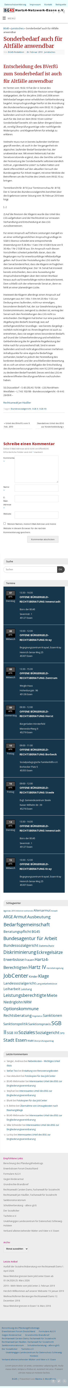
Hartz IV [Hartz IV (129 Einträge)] (37, 967)
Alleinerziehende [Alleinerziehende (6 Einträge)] (24, 911)
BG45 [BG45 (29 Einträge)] (36, 931)
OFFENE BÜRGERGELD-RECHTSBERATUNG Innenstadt (40, 599)
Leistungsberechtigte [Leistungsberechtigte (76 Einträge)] (24, 995)
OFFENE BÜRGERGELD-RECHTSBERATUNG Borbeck (38, 752)
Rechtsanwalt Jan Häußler (17, 402)
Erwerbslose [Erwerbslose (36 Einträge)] (13, 959)
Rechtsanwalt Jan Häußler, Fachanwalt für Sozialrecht (30, 1194)
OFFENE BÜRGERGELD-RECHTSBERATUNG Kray (36, 637)
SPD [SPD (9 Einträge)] (62, 1033)
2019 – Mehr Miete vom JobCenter (20, 1285)
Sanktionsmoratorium (14, 1200)
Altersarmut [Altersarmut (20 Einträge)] (42, 910)
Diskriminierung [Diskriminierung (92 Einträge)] (19, 952)
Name (6, 489)
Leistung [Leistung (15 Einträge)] (26, 989)
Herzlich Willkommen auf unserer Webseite (25, 1291)
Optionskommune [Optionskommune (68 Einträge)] (21, 1009)
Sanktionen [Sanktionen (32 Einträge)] (52, 1015)
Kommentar (6, 459)
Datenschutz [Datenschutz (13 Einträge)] (46, 945)
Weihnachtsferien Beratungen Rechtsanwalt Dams (28, 1296)
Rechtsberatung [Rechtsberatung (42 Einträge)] (17, 1015)
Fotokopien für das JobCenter (40, 1076)
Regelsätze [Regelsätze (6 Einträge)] (37, 1016)
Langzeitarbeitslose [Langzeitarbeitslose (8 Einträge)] (46, 983)
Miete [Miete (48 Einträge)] (52, 995)
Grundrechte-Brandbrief (15, 1184)
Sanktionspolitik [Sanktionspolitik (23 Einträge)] (15, 1024)
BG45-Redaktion (16, 52)
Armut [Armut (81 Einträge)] (20, 917)
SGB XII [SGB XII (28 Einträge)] (12, 1032)
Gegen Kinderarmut (13, 1179)
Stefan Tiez (12, 1070)
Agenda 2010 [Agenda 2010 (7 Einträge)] (9, 910)
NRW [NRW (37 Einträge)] (27, 1002)
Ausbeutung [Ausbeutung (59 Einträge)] (39, 917)
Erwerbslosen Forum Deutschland (20, 1168)
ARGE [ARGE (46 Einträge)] (8, 916)
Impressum (35, 4)
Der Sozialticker (11, 1210)
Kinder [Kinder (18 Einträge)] (33, 976)
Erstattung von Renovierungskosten (40, 1070)
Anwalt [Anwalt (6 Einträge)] (54, 911)
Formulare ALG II (11, 1173)
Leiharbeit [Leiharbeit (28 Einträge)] (11, 988)
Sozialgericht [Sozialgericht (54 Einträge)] (47, 1032)
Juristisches (17, 28)
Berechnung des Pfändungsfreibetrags (23, 1163)
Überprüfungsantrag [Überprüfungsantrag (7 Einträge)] (44, 1040)
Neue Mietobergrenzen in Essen (19, 1305)
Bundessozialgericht (21, 408)
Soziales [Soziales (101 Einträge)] (26, 1032)
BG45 (6, 28)
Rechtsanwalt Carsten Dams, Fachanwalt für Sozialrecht (31, 1189)
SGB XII (42, 408)
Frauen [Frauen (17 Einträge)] (29, 960)
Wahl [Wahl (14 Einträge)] (30, 1040)
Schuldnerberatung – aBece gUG (20, 1205)
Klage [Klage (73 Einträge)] (43, 976)
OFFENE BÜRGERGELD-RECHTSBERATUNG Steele (37, 790)
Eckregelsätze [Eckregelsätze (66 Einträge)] (50, 952)
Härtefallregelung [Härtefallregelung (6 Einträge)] (55, 968)
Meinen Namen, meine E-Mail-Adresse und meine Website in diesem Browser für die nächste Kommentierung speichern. (29, 528)
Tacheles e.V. (10, 1215)
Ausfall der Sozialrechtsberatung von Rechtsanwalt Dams (32, 1266)
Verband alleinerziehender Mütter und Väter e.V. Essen (31, 1230)
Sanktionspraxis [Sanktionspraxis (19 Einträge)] (39, 1024)
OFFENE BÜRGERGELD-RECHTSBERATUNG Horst (36, 714)
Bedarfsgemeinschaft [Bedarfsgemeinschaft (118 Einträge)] (26, 924)
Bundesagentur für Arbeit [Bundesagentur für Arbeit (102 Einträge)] (30, 938)
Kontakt (48, 4)
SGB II (35, 408)
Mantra (38, 1378)
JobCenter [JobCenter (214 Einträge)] (15, 975)
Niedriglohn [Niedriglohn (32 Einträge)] (13, 1002)
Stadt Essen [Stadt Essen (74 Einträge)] (15, 1040)
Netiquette (61, 4)
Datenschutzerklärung (15, 4)
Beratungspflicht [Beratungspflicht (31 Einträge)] (17, 931)
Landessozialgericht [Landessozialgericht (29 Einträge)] (19, 983)
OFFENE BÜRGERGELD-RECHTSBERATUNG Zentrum (38, 675)
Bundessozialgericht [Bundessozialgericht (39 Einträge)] (20, 945)
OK (59, 569)
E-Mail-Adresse (6, 502)
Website (6, 513)
